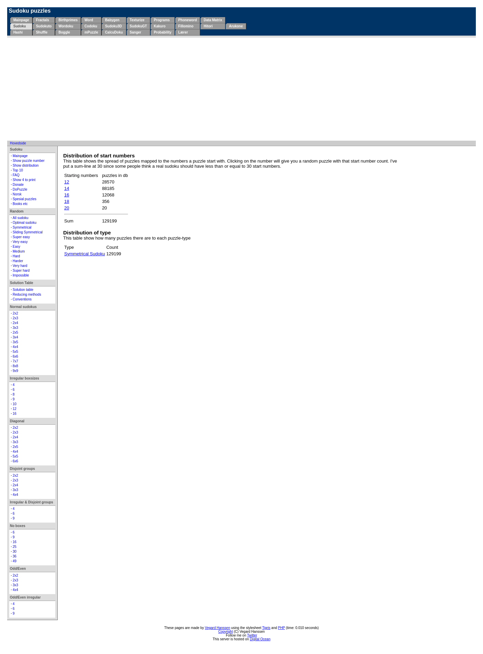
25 (14, 547)
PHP (281, 628)
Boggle (64, 32)
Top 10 (18, 170)
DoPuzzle (20, 189)
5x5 (15, 352)
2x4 (15, 323)
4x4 (15, 347)
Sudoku (19, 26)
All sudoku (20, 218)
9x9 (15, 371)
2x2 (15, 313)
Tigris (266, 628)
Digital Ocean (260, 639)
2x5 (15, 332)
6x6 (15, 356)
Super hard (21, 270)
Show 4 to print (24, 180)
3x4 (15, 337)
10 (14, 404)
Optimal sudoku (24, 223)
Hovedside (18, 143)
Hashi (18, 32)
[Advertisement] (241, 89)
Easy (16, 246)
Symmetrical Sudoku (84, 253)
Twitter (252, 635)
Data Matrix (213, 20)
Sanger (135, 32)
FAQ (16, 175)
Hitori (208, 26)
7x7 (15, 361)
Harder (18, 261)
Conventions (22, 299)
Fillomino (185, 26)
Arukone (236, 26)
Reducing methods (27, 294)
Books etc (20, 204)
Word (88, 20)
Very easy (20, 242)
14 (66, 188)
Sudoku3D (113, 26)
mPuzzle (91, 32)
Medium (19, 251)
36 (14, 556)
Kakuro (159, 26)
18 (66, 201)
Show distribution (26, 165)
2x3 (15, 318)
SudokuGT (138, 26)
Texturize (137, 20)
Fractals (42, 20)
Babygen (112, 20)
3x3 (15, 328)
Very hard (20, 266)
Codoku (90, 26)
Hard (16, 256)
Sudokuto (44, 26)
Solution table (23, 290)
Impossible (21, 275)
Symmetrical (22, 227)
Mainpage (21, 20)
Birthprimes (68, 20)
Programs (162, 20)
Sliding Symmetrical (28, 232)
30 (14, 551)
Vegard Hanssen (217, 628)
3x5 (15, 342)
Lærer (183, 32)
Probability (162, 32)
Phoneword (187, 20)
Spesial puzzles (24, 199)
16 (14, 413)
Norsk (17, 194)
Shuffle (41, 32)
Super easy (21, 237)
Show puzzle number (28, 161)
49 (14, 561)
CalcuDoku (114, 32)
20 (66, 207)
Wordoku (65, 26)
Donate (18, 185)
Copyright (225, 631)
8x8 (15, 366)
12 (14, 409)
